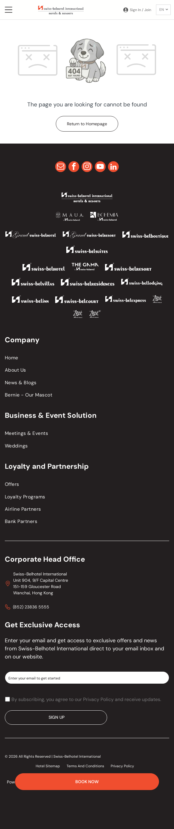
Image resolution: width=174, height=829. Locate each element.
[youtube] (100, 167)
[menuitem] (87, 358)
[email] (60, 167)
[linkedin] (113, 167)
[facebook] (73, 167)
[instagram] (87, 167)
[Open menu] (8, 9)
